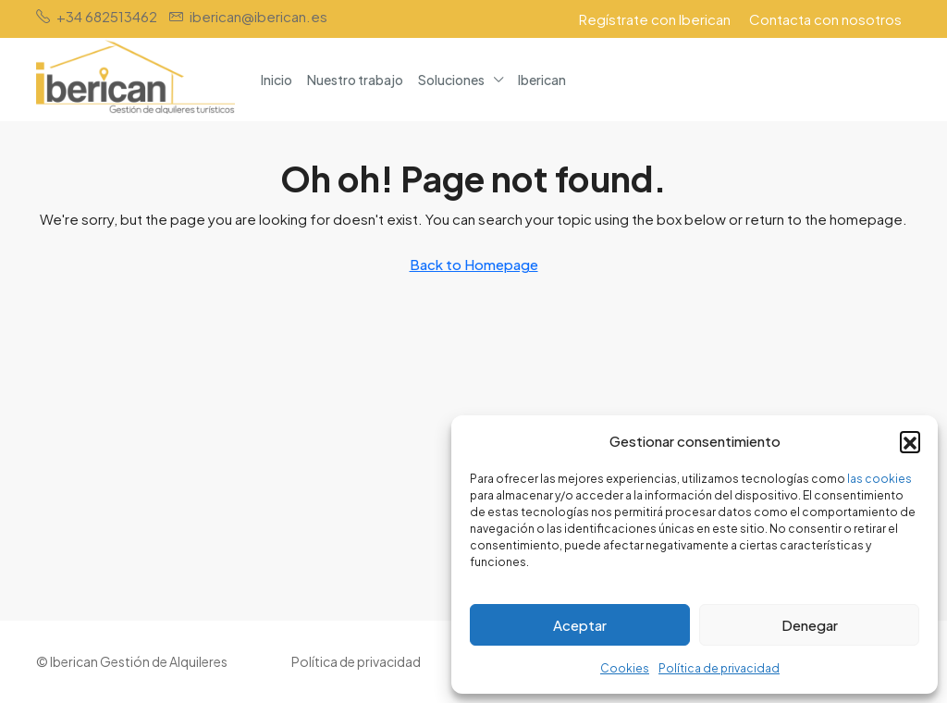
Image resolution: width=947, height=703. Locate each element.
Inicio (276, 79)
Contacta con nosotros (825, 19)
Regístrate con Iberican (655, 19)
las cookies (879, 479)
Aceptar (580, 625)
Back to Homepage (474, 264)
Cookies (624, 668)
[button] (910, 441)
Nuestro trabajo (355, 79)
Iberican (542, 79)
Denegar (809, 625)
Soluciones (451, 79)
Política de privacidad (719, 668)
